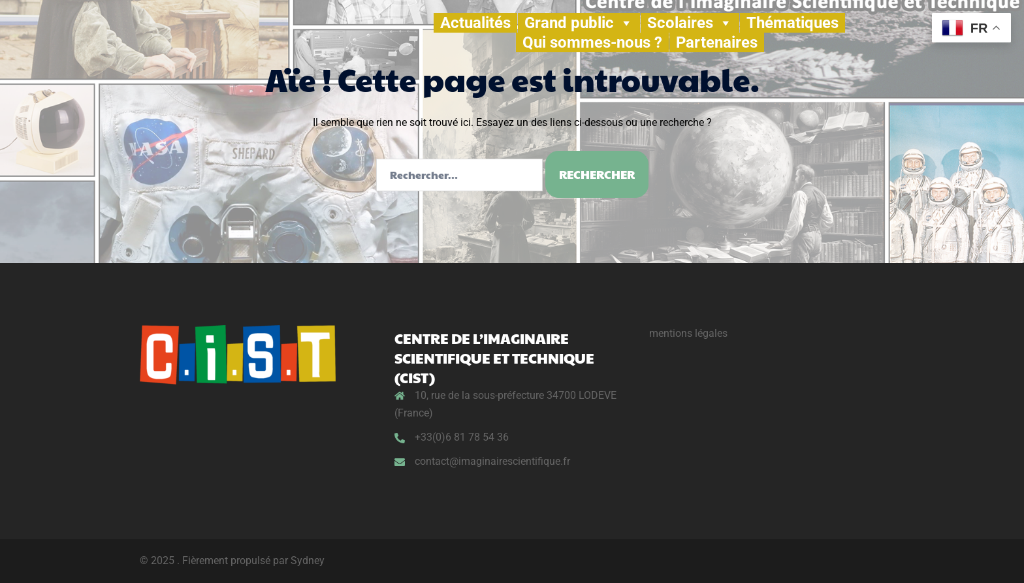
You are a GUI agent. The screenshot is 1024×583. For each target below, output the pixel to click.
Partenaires (717, 42)
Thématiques (792, 23)
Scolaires (690, 23)
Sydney (308, 560)
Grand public (578, 23)
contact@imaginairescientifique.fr (492, 461)
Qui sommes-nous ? (592, 42)
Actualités (475, 23)
